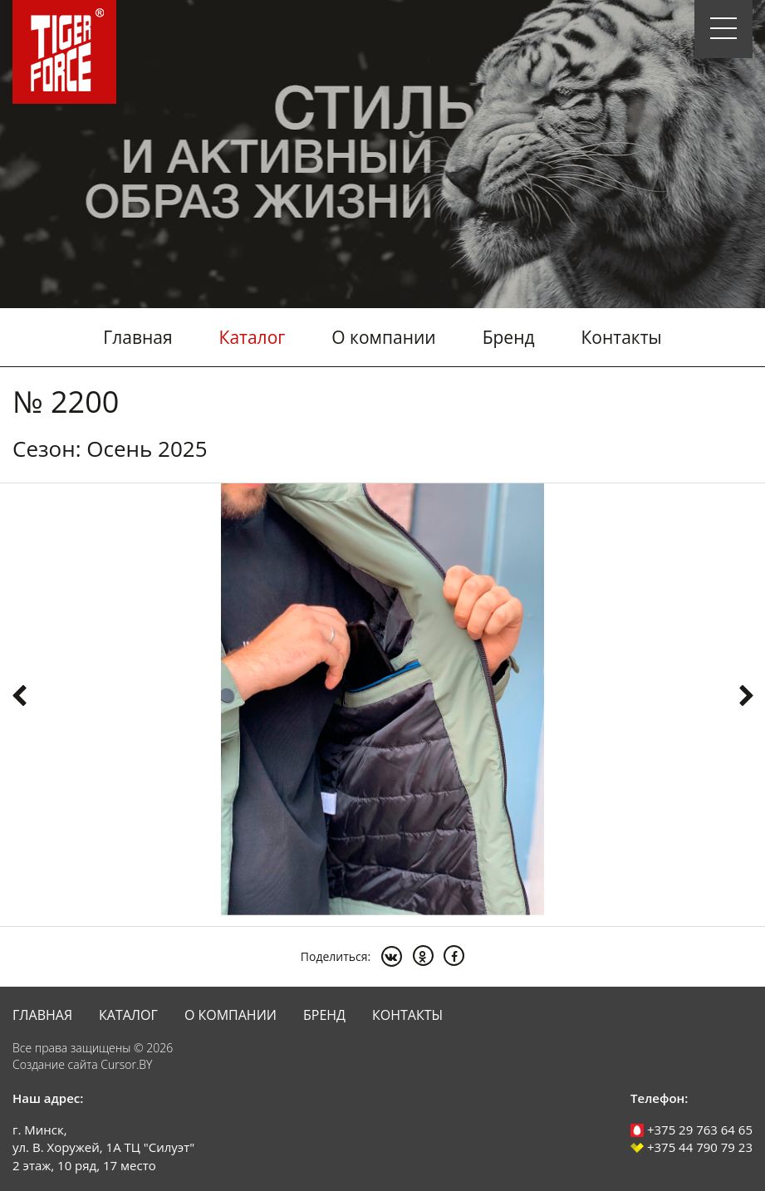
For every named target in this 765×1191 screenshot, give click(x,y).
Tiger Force (64, 52)
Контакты (621, 337)
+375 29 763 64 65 (691, 1129)
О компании (383, 337)
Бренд (509, 337)
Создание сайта (55, 1064)
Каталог (252, 337)
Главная (137, 337)
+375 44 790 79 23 (691, 1147)
